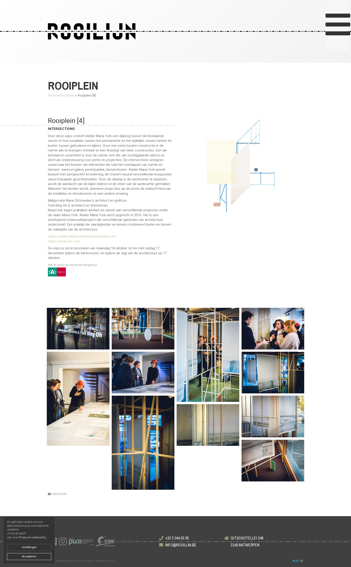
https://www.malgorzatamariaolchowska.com (82, 236)
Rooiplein (67, 95)
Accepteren (29, 556)
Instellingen (29, 547)
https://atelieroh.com (64, 241)
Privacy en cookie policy (32, 537)
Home (52, 95)
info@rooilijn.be (180, 545)
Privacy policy (105, 561)
